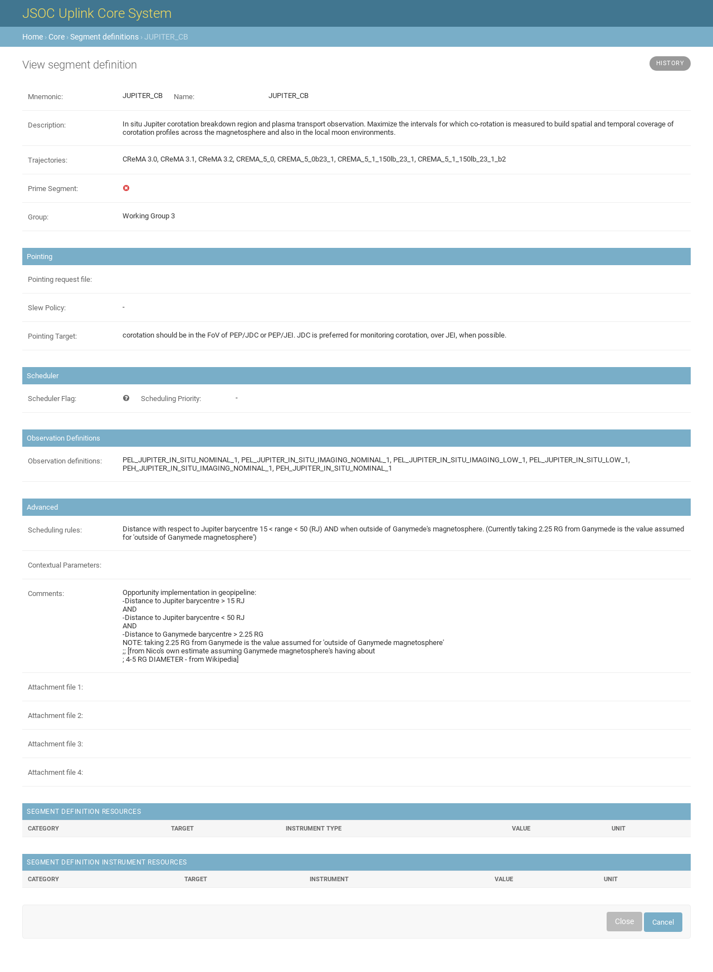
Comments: (46, 593)
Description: (47, 125)
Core (56, 36)
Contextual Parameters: (64, 565)
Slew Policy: (47, 308)
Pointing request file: (60, 279)
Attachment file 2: (55, 715)
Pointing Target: (52, 336)
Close (624, 921)
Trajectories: (47, 160)
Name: (184, 96)
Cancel (663, 922)
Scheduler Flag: (52, 398)
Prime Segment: (53, 188)
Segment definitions (104, 36)
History (670, 63)
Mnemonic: (45, 96)
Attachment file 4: (55, 772)
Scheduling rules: (55, 530)
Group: (38, 217)
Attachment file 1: (55, 687)
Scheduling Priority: (171, 398)
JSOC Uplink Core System (97, 13)
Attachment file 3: (55, 744)
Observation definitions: (65, 461)
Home (32, 36)
